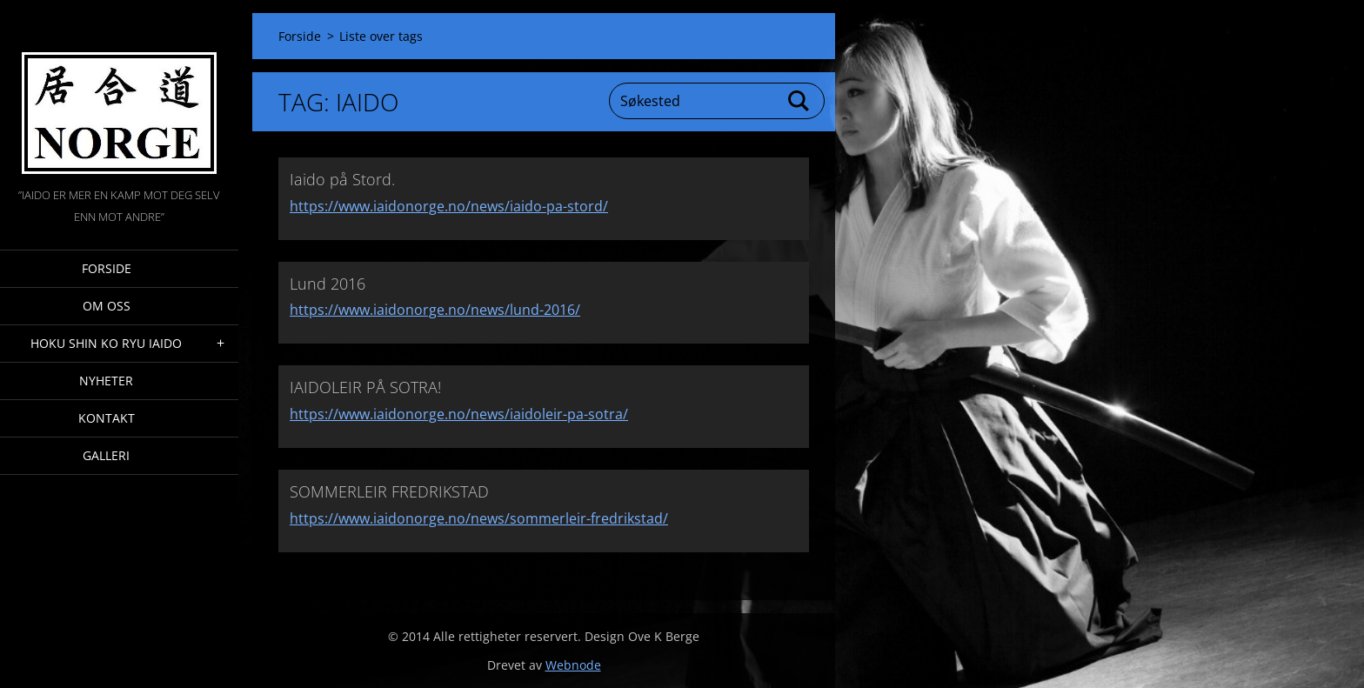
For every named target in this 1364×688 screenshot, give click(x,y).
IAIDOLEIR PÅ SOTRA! (365, 387)
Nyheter (106, 380)
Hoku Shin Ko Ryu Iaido (106, 343)
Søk (799, 101)
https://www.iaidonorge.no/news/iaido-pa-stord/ (449, 206)
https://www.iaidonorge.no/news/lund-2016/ (435, 309)
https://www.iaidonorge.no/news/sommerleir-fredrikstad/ (479, 518)
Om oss (106, 305)
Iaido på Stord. (342, 179)
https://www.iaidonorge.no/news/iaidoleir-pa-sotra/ (459, 414)
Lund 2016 (327, 283)
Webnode (573, 665)
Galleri (106, 455)
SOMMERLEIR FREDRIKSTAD (389, 491)
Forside (106, 268)
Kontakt (106, 418)
